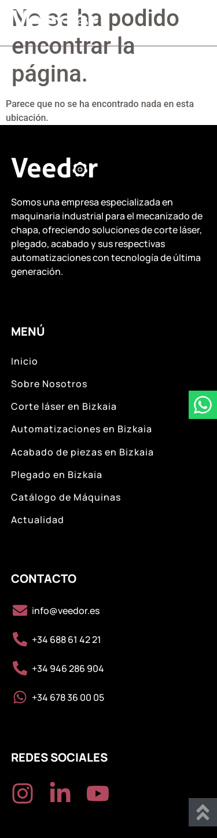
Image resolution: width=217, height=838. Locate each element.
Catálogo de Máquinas (66, 497)
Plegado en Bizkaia (56, 474)
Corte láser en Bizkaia (64, 406)
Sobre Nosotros (49, 383)
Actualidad (37, 519)
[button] (192, 23)
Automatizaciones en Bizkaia (81, 429)
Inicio (24, 361)
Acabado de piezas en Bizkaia (82, 452)
